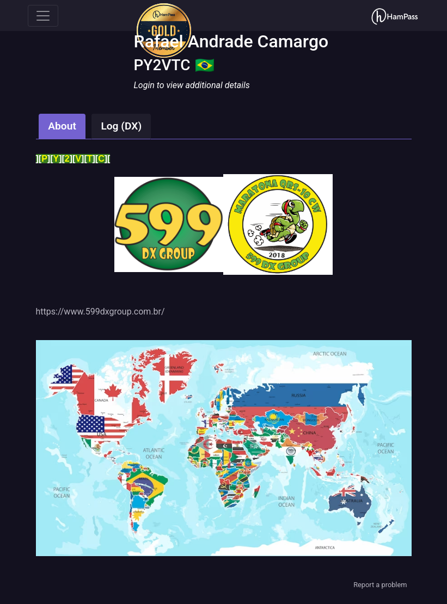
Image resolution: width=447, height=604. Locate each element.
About (62, 126)
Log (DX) (121, 126)
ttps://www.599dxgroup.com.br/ (102, 311)
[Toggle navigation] (43, 16)
